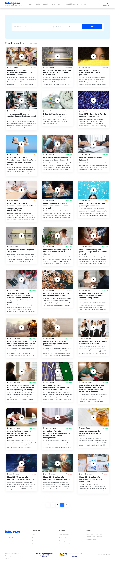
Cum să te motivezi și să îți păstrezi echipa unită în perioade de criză (93, 252)
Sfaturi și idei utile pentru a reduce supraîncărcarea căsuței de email (56, 206)
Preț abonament (56, 4)
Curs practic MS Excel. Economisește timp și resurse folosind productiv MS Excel (56, 387)
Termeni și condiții (64, 534)
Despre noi (35, 537)
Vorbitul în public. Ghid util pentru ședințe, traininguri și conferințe (55, 344)
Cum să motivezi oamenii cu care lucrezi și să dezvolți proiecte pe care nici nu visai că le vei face (21, 344)
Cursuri (45, 4)
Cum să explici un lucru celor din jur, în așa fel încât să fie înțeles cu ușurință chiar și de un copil (21, 387)
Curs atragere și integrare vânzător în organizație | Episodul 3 (21, 116)
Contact (83, 4)
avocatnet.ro (106, 554)
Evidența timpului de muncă (55, 114)
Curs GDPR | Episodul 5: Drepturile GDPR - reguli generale (89, 72)
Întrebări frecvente (71, 4)
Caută (92, 27)
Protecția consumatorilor (66, 544)
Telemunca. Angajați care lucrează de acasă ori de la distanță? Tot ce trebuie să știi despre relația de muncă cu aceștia (20, 297)
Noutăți (37, 4)
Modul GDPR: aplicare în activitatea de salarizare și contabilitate (90, 479)
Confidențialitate (63, 537)
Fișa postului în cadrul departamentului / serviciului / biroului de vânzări (20, 72)
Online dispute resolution (66, 541)
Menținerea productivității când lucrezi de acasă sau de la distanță (57, 252)
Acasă (30, 4)
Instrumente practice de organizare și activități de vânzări (90, 433)
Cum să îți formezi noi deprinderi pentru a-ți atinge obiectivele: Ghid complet (57, 72)
